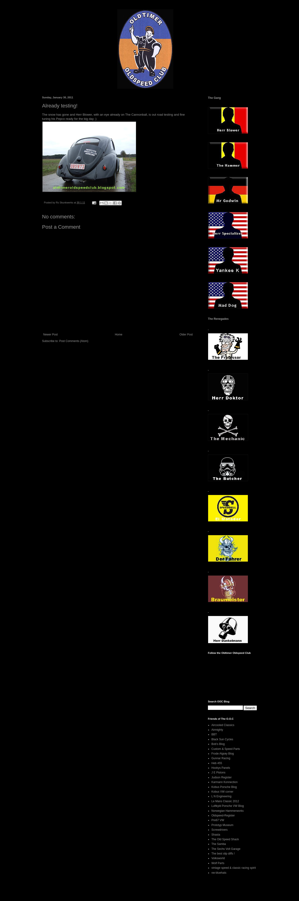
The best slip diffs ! (223, 853)
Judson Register (221, 777)
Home (118, 334)
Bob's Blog (218, 744)
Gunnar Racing (220, 758)
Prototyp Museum (222, 825)
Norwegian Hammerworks (227, 810)
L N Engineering (221, 796)
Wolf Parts (217, 863)
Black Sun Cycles (222, 739)
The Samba (218, 844)
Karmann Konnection (224, 782)
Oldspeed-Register (223, 815)
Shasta (215, 834)
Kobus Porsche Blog (224, 787)
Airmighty (217, 729)
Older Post (186, 334)
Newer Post (50, 334)
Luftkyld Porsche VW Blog (227, 806)
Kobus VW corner (222, 791)
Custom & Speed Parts (225, 749)
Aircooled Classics (222, 725)
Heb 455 (216, 763)
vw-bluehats (218, 872)
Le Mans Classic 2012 (225, 801)
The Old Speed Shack (225, 839)
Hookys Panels (220, 767)
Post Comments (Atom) (73, 341)
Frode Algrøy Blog (222, 753)
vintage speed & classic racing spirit (233, 867)
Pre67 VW (217, 820)
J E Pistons (218, 772)
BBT (214, 734)
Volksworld (218, 858)
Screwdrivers (219, 829)
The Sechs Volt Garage (225, 849)
